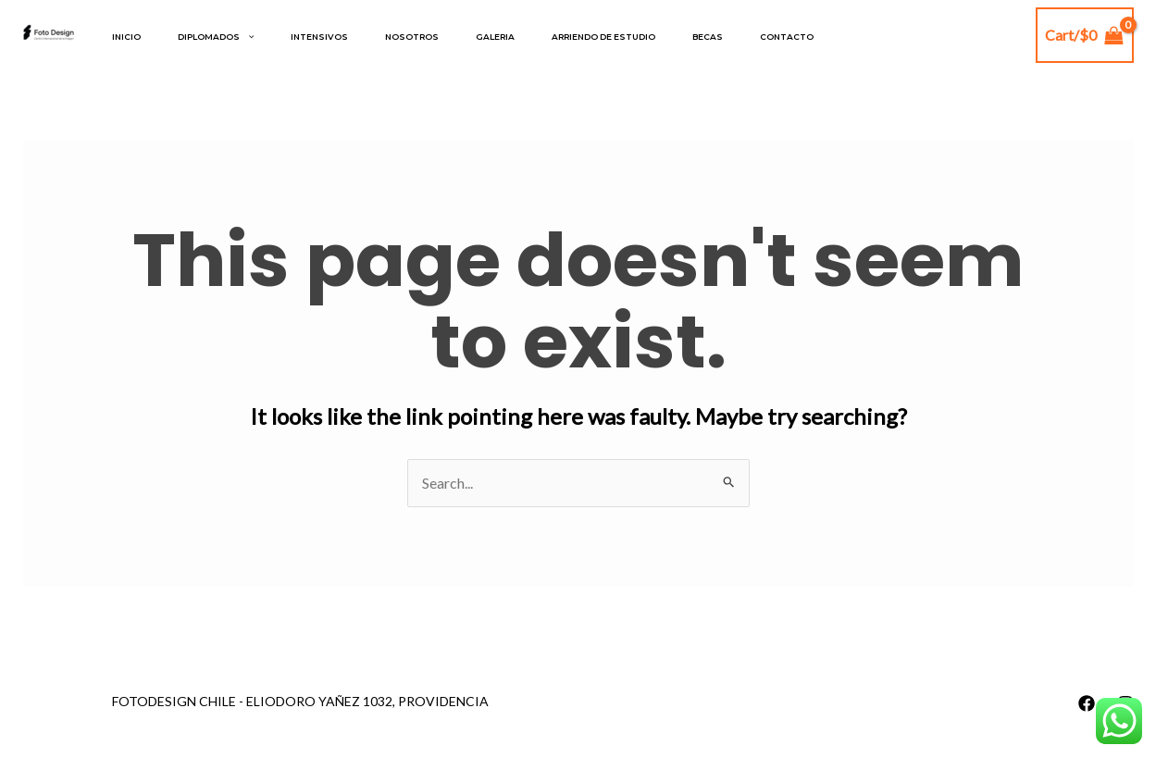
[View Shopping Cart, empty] (1085, 35)
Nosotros (412, 36)
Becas (707, 36)
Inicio (126, 36)
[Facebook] (1086, 703)
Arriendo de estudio (603, 36)
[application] (247, 37)
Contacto (787, 36)
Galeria (495, 36)
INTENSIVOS (319, 36)
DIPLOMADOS (216, 37)
